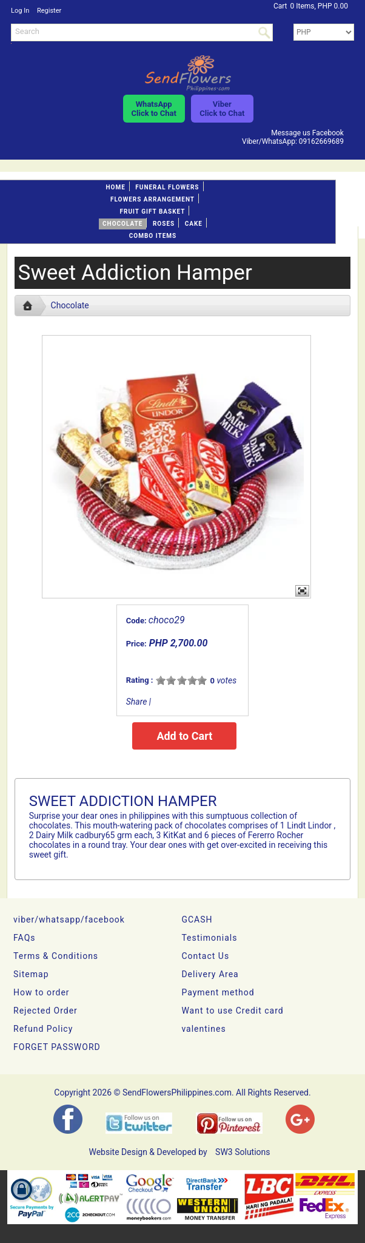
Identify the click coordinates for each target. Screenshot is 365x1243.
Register (49, 11)
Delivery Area (209, 974)
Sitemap (31, 974)
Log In (20, 11)
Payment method (217, 992)
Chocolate (122, 223)
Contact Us (205, 956)
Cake (194, 223)
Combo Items (152, 235)
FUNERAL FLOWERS (167, 187)
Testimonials (209, 938)
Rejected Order (45, 1010)
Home (115, 187)
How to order (41, 992)
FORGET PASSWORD (57, 1047)
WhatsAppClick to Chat (154, 109)
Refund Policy (43, 1029)
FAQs (24, 938)
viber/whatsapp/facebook (69, 919)
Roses (164, 223)
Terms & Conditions (55, 956)
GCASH (196, 919)
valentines (203, 1029)
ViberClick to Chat (221, 109)
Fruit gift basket (153, 211)
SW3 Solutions (242, 1152)
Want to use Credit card (232, 1010)
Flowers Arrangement (152, 199)
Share (136, 701)
